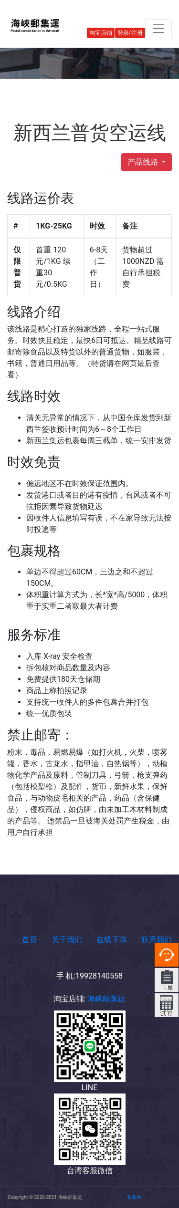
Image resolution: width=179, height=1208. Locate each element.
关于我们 (67, 939)
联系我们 (156, 939)
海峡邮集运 (105, 998)
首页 (29, 939)
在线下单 (111, 939)
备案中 (134, 1197)
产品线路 (143, 162)
